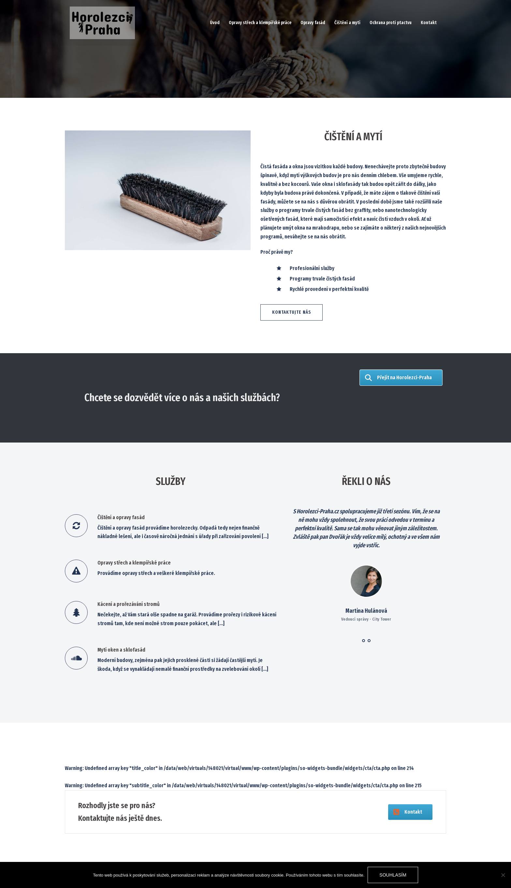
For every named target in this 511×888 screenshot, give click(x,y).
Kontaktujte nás (291, 312)
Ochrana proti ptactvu (391, 22)
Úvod (215, 22)
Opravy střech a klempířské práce (260, 22)
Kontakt (429, 22)
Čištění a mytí (347, 22)
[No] (503, 875)
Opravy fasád (312, 22)
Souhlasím (392, 875)
